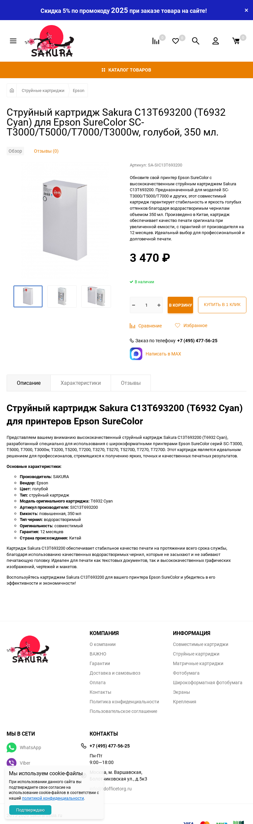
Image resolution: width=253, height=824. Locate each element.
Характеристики (81, 382)
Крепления (184, 701)
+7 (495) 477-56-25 (197, 340)
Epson (78, 90)
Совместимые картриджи (200, 644)
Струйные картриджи (43, 90)
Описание (29, 382)
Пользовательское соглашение (123, 711)
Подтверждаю (30, 810)
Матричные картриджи (198, 663)
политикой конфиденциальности (53, 798)
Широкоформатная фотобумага (207, 682)
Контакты (100, 692)
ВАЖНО (98, 654)
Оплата (98, 682)
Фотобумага (186, 673)
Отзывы (131, 382)
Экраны (181, 692)
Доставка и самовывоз (115, 673)
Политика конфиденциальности (124, 701)
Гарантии (100, 663)
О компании (103, 644)
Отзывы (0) (46, 151)
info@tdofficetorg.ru (111, 788)
